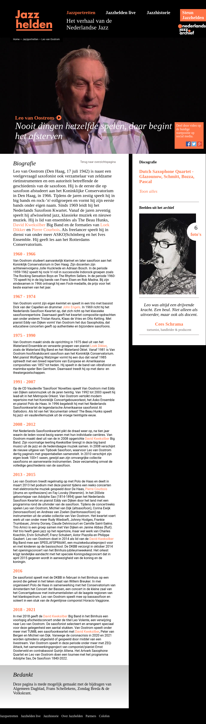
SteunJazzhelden (193, 15)
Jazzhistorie (158, 12)
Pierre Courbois (46, 229)
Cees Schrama (169, 324)
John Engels (71, 307)
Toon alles (148, 191)
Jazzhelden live (121, 12)
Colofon (104, 716)
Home (16, 39)
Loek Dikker (98, 346)
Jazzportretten (80, 12)
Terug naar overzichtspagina (98, 162)
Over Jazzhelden (72, 716)
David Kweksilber (29, 224)
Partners (91, 716)
